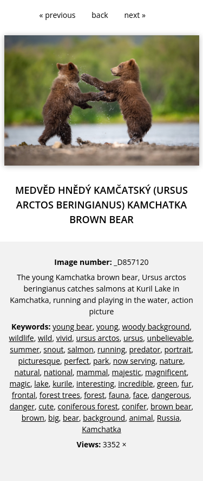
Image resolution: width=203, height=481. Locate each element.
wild (45, 338)
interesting (95, 383)
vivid (64, 338)
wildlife (21, 338)
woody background (156, 326)
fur (186, 383)
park (101, 361)
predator (145, 349)
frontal (24, 395)
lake (41, 383)
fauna (119, 395)
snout (53, 349)
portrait (177, 349)
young (107, 326)
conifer (134, 406)
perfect (76, 361)
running (111, 349)
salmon (81, 349)
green (167, 383)
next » (135, 15)
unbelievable (169, 338)
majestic (126, 372)
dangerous (170, 395)
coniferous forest (88, 406)
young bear (73, 326)
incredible (135, 383)
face (140, 395)
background (104, 418)
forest (94, 395)
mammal (92, 372)
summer (25, 349)
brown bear (171, 406)
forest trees (60, 395)
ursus (133, 338)
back (99, 15)
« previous (58, 15)
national (58, 372)
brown (33, 418)
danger (22, 406)
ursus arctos (98, 338)
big (53, 418)
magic (19, 383)
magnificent (166, 372)
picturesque (39, 361)
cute (46, 406)
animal (141, 418)
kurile (63, 383)
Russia (168, 418)
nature (171, 361)
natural (27, 372)
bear (71, 418)
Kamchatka (101, 429)
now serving (134, 361)
